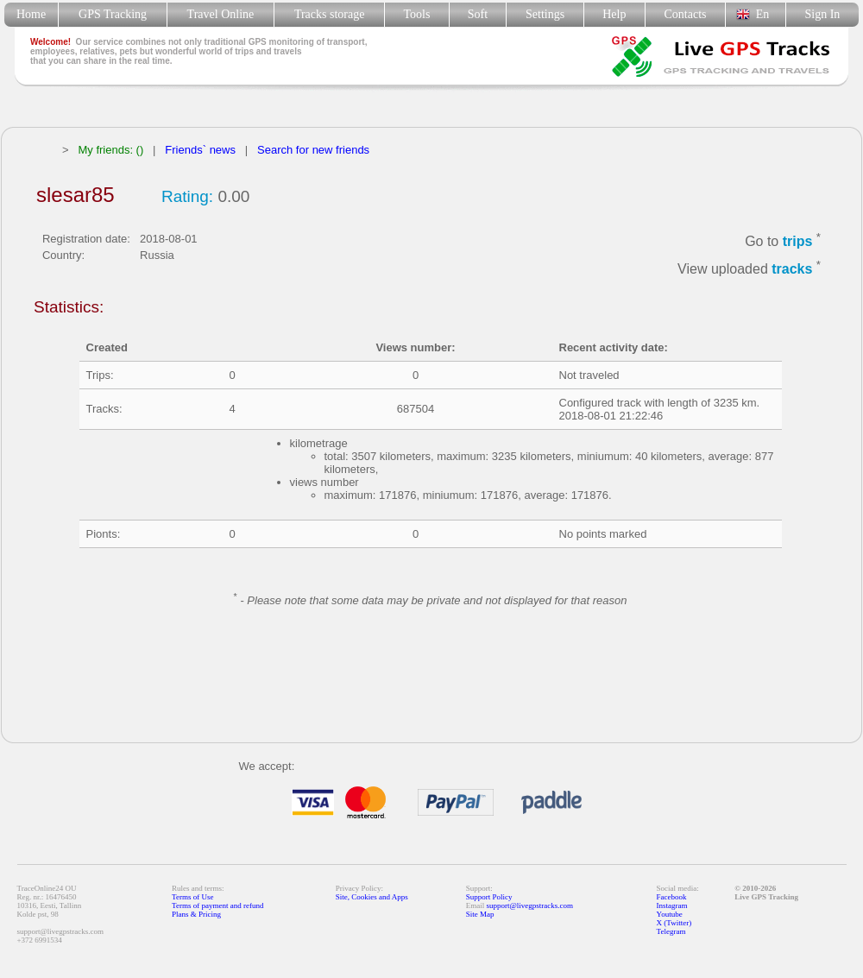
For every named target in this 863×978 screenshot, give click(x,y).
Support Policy (489, 897)
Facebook (672, 897)
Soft (478, 14)
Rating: (187, 196)
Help (614, 14)
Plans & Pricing (196, 914)
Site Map (480, 914)
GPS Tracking (112, 14)
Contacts (685, 14)
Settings (545, 14)
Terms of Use (192, 897)
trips (798, 241)
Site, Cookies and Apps (372, 897)
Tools (417, 14)
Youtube (670, 914)
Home (31, 14)
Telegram (671, 931)
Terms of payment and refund (217, 905)
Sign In (822, 14)
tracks (792, 269)
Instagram (672, 905)
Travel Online (220, 14)
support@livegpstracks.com (530, 905)
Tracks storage (329, 14)
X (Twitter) (674, 922)
